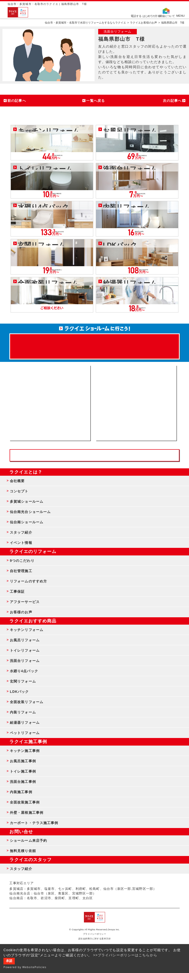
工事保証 (17, 591)
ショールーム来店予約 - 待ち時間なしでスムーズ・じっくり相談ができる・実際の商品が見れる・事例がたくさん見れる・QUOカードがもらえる (50, 403)
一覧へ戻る (95, 101)
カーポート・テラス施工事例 (34, 823)
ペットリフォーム (25, 733)
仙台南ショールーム (26, 522)
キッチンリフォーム (26, 630)
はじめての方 (149, 15)
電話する (136, 15)
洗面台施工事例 (23, 782)
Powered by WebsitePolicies (25, 967)
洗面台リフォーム (25, 661)
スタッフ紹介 (21, 532)
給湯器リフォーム (25, 722)
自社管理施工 (21, 571)
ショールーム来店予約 (28, 840)
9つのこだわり (22, 561)
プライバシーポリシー (94, 934)
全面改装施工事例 (25, 802)
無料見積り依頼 (23, 851)
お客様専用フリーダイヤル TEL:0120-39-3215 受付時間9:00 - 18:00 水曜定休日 (94, 455)
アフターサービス (25, 602)
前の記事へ (16, 101)
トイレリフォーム (25, 650)
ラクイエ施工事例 (28, 741)
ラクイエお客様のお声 (143, 22)
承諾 (9, 961)
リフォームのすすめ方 (28, 581)
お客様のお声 (21, 612)
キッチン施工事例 (25, 751)
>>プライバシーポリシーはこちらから (125, 955)
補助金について (166, 15)
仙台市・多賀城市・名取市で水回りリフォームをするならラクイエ (85, 22)
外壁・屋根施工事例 (26, 813)
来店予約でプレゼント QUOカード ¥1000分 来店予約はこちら (94, 344)
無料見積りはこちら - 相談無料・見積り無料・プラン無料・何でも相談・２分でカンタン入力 (136, 403)
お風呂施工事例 (23, 761)
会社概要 (17, 481)
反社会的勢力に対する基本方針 (94, 938)
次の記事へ (172, 101)
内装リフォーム (23, 712)
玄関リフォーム (23, 681)
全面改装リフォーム (26, 702)
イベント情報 (21, 543)
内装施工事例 (21, 792)
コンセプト (19, 491)
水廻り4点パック (24, 671)
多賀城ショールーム (26, 501)
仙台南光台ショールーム (30, 512)
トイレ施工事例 (23, 771)
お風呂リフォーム (25, 640)
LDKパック (19, 692)
